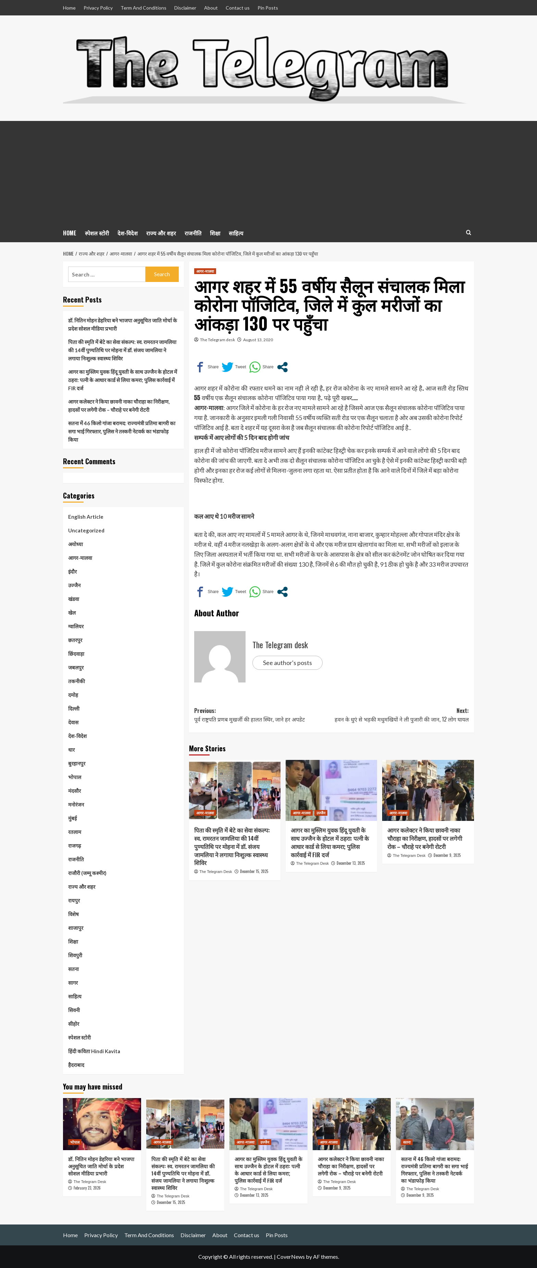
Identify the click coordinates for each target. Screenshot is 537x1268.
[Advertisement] (268, 172)
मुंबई (72, 818)
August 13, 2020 (258, 339)
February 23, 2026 (87, 1188)
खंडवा (73, 599)
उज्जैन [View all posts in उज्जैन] (320, 812)
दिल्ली (73, 708)
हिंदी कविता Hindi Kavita (94, 1051)
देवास (73, 722)
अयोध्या (75, 544)
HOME (69, 233)
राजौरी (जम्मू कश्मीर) (87, 873)
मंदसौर (74, 791)
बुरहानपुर (76, 763)
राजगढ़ (74, 845)
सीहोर (73, 1024)
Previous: (263, 715)
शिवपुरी (75, 955)
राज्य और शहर (161, 233)
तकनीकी (76, 681)
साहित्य (236, 233)
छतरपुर (75, 640)
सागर (73, 983)
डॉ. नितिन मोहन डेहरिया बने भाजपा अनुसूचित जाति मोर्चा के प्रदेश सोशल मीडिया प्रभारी (122, 324)
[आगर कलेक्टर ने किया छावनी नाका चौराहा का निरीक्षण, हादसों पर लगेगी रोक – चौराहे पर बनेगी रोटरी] (428, 790)
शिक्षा (215, 233)
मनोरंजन (76, 804)
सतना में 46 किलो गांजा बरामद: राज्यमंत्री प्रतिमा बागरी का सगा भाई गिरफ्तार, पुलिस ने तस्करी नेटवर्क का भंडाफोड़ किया (121, 431)
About (211, 8)
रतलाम (74, 832)
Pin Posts (268, 8)
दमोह (73, 695)
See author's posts (287, 662)
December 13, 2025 (351, 863)
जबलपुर (76, 667)
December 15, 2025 (254, 871)
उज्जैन (74, 585)
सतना (73, 969)
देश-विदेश (127, 233)
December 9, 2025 (447, 855)
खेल (72, 613)
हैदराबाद (76, 1065)
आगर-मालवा (80, 558)
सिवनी (74, 1010)
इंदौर (72, 571)
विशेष (73, 914)
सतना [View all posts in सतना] (407, 1142)
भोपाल (74, 777)
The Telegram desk (217, 339)
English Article (85, 517)
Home (69, 8)
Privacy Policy (98, 8)
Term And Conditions (143, 8)
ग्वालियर (76, 626)
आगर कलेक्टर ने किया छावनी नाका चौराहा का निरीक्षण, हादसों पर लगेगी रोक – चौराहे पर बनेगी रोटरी (424, 838)
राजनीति (193, 233)
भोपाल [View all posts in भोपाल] (74, 1142)
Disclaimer (185, 8)
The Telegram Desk (215, 872)
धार (71, 750)
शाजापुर (75, 928)
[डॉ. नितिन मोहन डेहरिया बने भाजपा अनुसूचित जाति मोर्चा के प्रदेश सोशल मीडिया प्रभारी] (102, 1124)
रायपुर (74, 900)
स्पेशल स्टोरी (97, 233)
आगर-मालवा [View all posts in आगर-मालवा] (205, 271)
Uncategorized (86, 530)
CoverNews (291, 1256)
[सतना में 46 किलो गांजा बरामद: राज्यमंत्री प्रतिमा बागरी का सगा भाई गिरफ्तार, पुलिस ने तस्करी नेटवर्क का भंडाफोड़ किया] (435, 1124)
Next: (400, 715)
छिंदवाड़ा (76, 654)
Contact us (238, 8)
